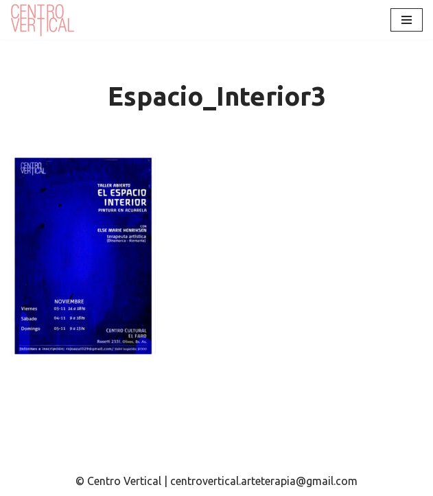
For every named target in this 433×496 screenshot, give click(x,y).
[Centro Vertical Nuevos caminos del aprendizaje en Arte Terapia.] (44, 20)
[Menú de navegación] (406, 20)
